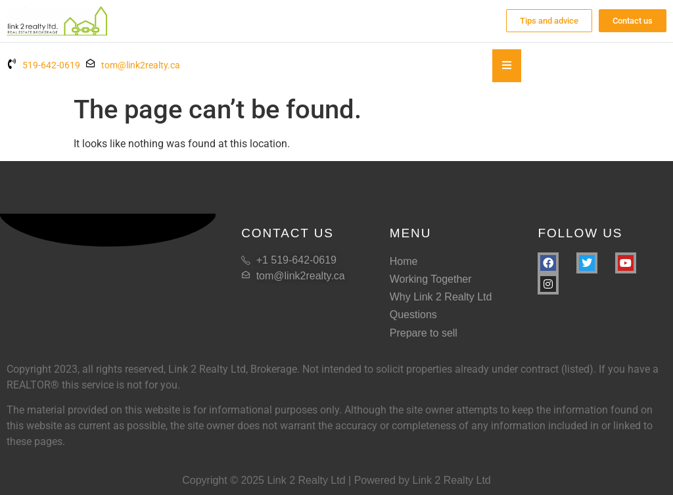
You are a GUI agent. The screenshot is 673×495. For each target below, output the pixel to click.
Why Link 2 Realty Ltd (441, 296)
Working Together (431, 279)
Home (404, 261)
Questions (413, 314)
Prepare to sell (423, 333)
